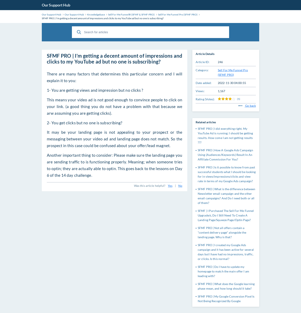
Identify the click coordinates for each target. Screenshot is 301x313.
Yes (170, 185)
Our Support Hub (56, 5)
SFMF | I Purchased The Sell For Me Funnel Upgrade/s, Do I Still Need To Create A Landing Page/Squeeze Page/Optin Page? (226, 215)
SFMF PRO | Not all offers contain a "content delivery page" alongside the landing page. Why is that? (222, 232)
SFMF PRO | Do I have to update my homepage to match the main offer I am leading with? (223, 271)
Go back (247, 105)
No (180, 185)
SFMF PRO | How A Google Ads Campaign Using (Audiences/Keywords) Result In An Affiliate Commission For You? (225, 154)
